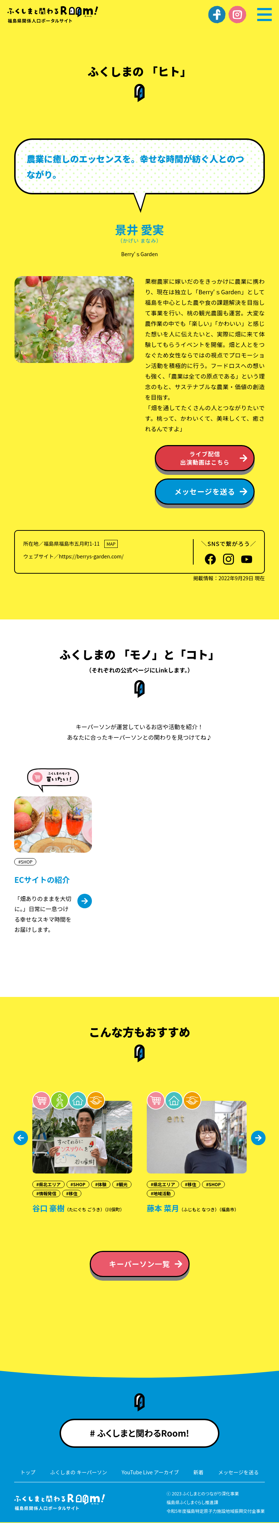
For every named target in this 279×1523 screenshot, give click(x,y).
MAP (111, 544)
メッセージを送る (238, 1472)
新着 (199, 1472)
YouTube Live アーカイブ (150, 1472)
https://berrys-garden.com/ (91, 556)
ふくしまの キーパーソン (78, 1472)
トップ (28, 1472)
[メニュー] (264, 14)
